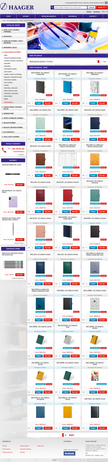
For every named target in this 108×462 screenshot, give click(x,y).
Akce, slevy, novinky (12, 137)
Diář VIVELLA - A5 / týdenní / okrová (67, 398)
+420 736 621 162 (18, 149)
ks (29, 103)
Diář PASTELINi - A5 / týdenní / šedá (67, 326)
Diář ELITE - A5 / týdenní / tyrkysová (95, 181)
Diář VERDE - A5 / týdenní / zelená (40, 326)
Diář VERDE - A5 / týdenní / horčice (40, 363)
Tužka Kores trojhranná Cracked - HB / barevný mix (13, 253)
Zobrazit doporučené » (18, 278)
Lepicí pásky (8, 71)
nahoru (54, 460)
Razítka (6, 85)
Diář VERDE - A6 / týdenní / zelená (68, 362)
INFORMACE (73, 16)
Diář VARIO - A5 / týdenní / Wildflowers (94, 73)
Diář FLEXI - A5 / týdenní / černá (95, 399)
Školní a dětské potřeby (13, 127)
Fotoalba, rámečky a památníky (13, 61)
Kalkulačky (7, 66)
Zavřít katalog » (9, 102)
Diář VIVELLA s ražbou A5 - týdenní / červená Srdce (67, 145)
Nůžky (6, 99)
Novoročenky (8, 96)
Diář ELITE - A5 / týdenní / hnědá (40, 146)
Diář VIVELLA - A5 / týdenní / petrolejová (40, 398)
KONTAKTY (93, 16)
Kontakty (22, 452)
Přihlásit (88, 11)
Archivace (8, 36)
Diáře (5, 55)
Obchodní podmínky (25, 449)
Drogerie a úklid (10, 47)
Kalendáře (7, 63)
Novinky (4, 446)
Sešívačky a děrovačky (11, 93)
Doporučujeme (6, 449)
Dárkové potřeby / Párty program (13, 42)
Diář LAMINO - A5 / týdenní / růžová (95, 363)
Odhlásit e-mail (99, 455)
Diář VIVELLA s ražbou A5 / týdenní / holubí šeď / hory (95, 254)
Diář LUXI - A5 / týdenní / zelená (68, 254)
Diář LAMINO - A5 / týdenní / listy (40, 110)
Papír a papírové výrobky (13, 118)
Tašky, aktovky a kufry (10, 91)
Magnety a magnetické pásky (13, 77)
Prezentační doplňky (10, 80)
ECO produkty (9, 132)
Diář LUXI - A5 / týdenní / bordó (40, 182)
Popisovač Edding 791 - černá (11, 164)
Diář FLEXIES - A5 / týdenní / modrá (67, 74)
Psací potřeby (8, 82)
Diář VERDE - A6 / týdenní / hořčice (95, 327)
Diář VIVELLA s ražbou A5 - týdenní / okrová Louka (95, 145)
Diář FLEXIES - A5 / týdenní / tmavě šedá (40, 73)
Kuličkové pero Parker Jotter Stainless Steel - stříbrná (11, 218)
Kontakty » (21, 154)
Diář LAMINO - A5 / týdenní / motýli (95, 290)
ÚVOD (8, 16)
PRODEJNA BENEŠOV (49, 16)
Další (104, 61)
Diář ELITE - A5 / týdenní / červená (68, 182)
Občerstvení (9, 113)
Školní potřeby (10, 123)
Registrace (96, 11)
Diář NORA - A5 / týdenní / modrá (67, 290)
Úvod (3, 20)
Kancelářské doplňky (10, 69)
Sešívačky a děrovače (10, 88)
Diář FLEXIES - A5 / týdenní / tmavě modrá (67, 217)
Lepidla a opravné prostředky (13, 74)
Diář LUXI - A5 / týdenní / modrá (40, 254)
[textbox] (70, 7)
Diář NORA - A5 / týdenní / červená (95, 218)
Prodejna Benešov (7, 452)
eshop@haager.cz (18, 151)
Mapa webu (41, 446)
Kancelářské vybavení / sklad (13, 108)
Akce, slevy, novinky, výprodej (12, 31)
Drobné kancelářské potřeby (12, 58)
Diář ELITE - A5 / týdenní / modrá (94, 110)
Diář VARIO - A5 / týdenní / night (67, 110)
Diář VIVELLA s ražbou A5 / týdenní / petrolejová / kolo (40, 290)
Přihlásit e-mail (89, 455)
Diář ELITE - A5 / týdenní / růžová (40, 218)
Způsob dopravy (24, 446)
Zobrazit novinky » (19, 243)
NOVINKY (26, 16)
